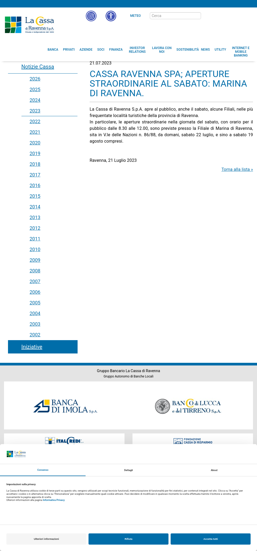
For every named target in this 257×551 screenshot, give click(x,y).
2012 (35, 228)
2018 (35, 164)
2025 (35, 89)
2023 (35, 111)
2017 (35, 175)
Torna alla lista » (237, 169)
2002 (35, 334)
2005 (35, 302)
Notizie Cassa (37, 66)
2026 (35, 79)
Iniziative (31, 347)
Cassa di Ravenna (29, 24)
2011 (35, 239)
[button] (110, 16)
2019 (35, 153)
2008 (35, 271)
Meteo (135, 16)
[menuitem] (53, 49)
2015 (35, 196)
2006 (35, 292)
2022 (35, 121)
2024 (35, 100)
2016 (35, 185)
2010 (35, 249)
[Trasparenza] (234, 15)
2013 (35, 217)
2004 (35, 313)
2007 (35, 281)
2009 (35, 260)
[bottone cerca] (208, 16)
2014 (35, 207)
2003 (35, 324)
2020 (35, 143)
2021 (35, 132)
